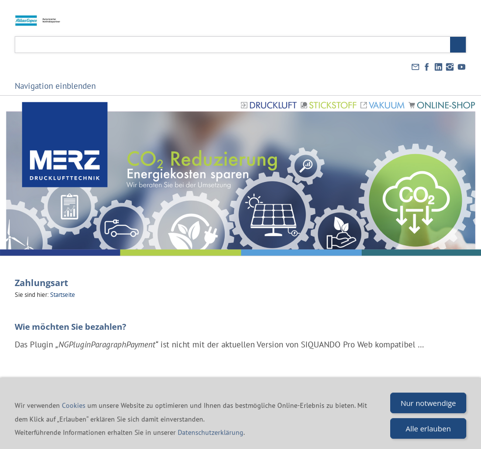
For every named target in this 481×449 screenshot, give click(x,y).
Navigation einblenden (55, 85)
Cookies (74, 413)
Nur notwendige (428, 411)
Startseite (62, 295)
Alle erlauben (428, 437)
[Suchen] (232, 45)
